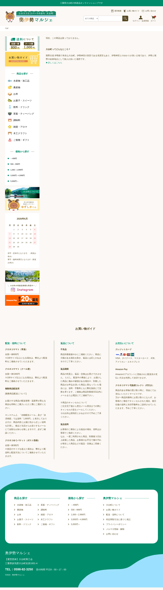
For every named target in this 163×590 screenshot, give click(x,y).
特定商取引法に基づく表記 (118, 519)
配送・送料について (115, 515)
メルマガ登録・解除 (115, 529)
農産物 (20, 510)
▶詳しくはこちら (54, 63)
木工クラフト (47, 519)
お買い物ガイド (113, 510)
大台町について (113, 505)
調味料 (44, 510)
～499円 (75, 505)
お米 (19, 515)
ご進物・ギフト (48, 524)
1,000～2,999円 (78, 515)
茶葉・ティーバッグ (50, 505)
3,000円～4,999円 (79, 519)
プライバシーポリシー (116, 524)
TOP (7, 28)
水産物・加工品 (24, 505)
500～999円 (76, 510)
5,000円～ (75, 524)
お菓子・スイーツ (25, 519)
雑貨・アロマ (47, 515)
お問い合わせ (112, 534)
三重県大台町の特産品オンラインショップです (81, 3)
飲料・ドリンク (24, 524)
